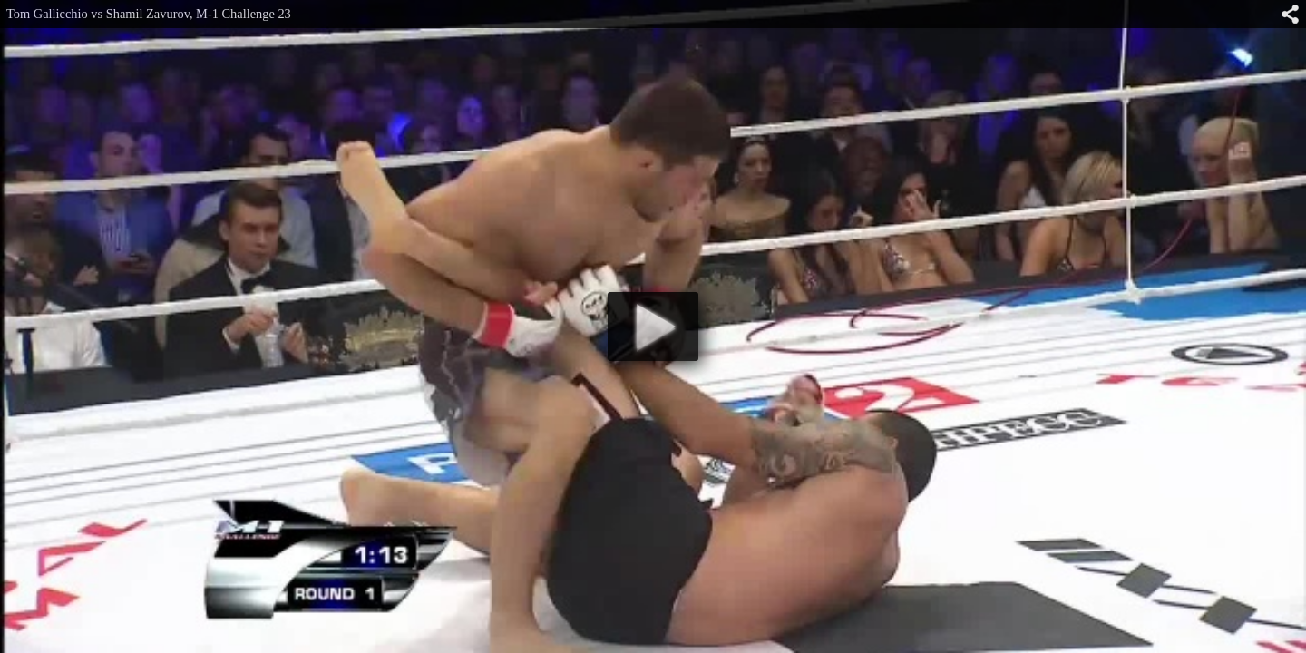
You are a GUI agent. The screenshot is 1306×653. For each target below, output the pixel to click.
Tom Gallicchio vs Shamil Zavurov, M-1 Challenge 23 (148, 13)
